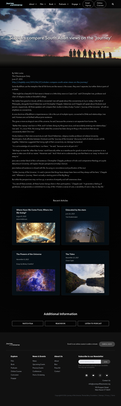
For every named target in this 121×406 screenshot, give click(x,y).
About (56, 361)
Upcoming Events (39, 364)
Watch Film (28, 323)
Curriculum (15, 375)
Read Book (60, 323)
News (35, 361)
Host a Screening (39, 375)
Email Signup (88, 4)
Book (12, 364)
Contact (57, 371)
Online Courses (100, 4)
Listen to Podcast (93, 323)
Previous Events (38, 368)
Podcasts (14, 368)
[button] (33, 4)
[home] (14, 4)
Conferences (37, 371)
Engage (13, 378)
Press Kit (57, 368)
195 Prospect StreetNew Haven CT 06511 (102, 388)
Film (12, 361)
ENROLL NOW (107, 344)
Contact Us (106, 380)
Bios (55, 364)
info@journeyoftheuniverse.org (99, 384)
